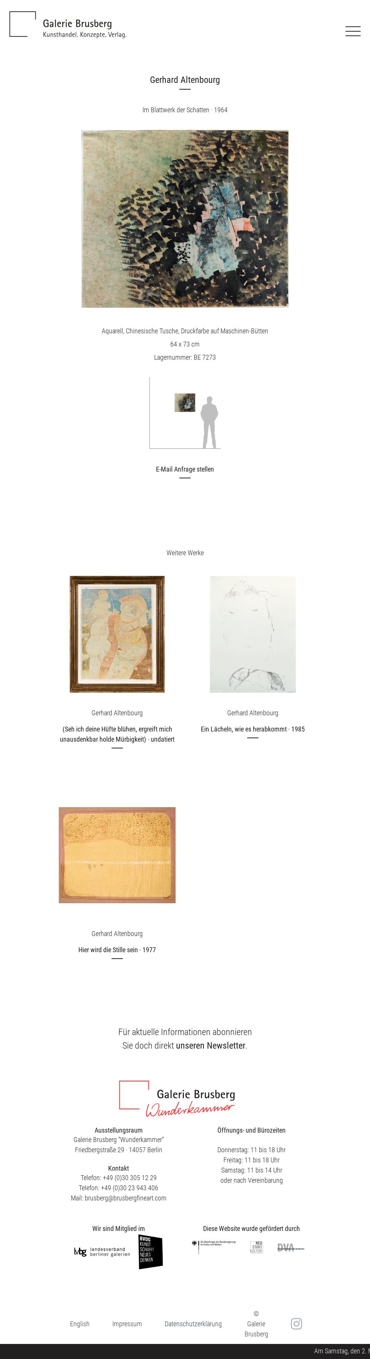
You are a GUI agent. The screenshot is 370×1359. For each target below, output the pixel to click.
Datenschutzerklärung (193, 1324)
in (295, 1324)
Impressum (127, 1324)
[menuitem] (80, 1324)
